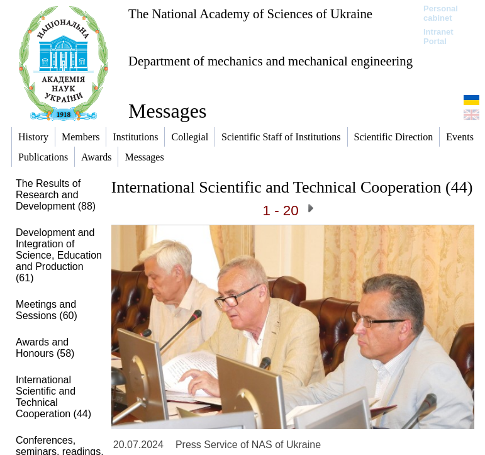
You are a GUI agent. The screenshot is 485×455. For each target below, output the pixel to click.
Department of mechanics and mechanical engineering (270, 60)
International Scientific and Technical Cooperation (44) (53, 396)
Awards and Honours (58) (45, 348)
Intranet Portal (438, 36)
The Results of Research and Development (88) (56, 194)
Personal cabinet (440, 13)
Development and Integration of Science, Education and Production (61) (59, 255)
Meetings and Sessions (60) (46, 310)
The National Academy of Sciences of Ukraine (250, 13)
